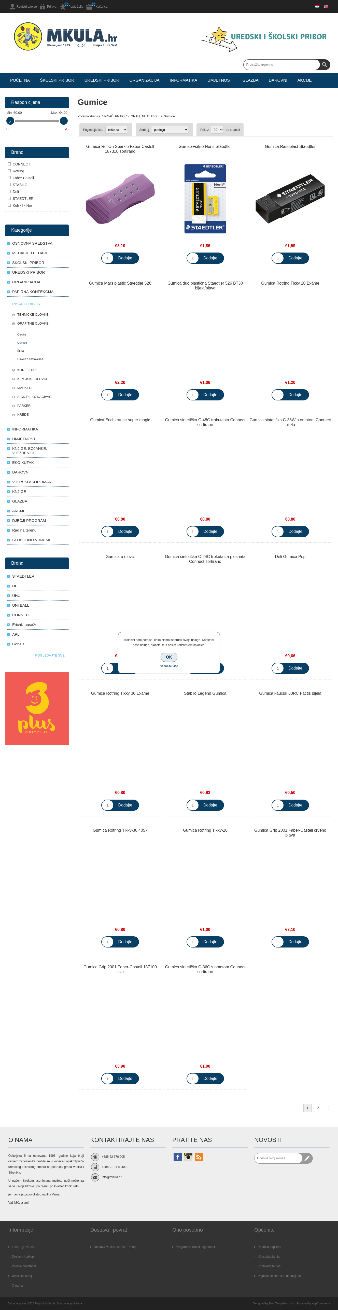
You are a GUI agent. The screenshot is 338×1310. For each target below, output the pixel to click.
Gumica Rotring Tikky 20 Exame (290, 283)
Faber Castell (23, 178)
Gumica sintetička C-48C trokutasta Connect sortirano (205, 422)
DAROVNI (21, 472)
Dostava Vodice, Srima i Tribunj (115, 1247)
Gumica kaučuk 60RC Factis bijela (290, 693)
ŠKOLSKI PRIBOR (28, 262)
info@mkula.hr (112, 1177)
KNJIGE (19, 491)
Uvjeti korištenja (23, 1276)
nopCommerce (321, 1303)
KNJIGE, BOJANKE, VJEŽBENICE (29, 450)
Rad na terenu (24, 530)
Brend (17, 152)
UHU (16, 595)
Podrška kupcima (269, 1247)
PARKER (24, 406)
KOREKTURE (27, 370)
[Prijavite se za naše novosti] (278, 1158)
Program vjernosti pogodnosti (196, 1247)
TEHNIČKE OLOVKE (33, 314)
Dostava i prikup (23, 1256)
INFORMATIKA (25, 429)
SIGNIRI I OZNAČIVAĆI (34, 397)
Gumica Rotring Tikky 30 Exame (120, 693)
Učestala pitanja (268, 1256)
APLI (16, 634)
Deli (16, 192)
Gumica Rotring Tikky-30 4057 (120, 830)
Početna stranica (89, 116)
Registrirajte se (27, 6)
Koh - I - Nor (22, 205)
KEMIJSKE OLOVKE (32, 379)
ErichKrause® (24, 624)
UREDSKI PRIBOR (28, 272)
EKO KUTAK (23, 462)
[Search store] (282, 65)
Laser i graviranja (23, 1247)
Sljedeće (329, 1108)
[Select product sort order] (169, 130)
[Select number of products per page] (217, 130)
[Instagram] (188, 1157)
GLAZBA (19, 501)
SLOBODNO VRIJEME (31, 540)
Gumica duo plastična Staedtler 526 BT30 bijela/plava (205, 285)
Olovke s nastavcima (30, 358)
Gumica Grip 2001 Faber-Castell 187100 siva (120, 969)
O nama (17, 1285)
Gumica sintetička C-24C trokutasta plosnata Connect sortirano (205, 559)
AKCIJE (19, 511)
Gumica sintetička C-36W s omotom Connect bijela (290, 422)
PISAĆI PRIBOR (26, 304)
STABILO (20, 185)
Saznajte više (169, 666)
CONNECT (21, 164)
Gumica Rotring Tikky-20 (205, 830)
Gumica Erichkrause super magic (120, 420)
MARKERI (24, 388)
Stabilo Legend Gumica (205, 693)
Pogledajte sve (50, 655)
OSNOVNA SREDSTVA (32, 243)
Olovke (21, 334)
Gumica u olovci (120, 556)
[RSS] (199, 1157)
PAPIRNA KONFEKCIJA (32, 291)
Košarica (101, 6)
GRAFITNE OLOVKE (33, 323)
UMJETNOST (24, 439)
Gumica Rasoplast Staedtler (290, 146)
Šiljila (20, 350)
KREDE (23, 414)
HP (15, 586)
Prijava (52, 6)
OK (169, 657)
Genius (18, 644)
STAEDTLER (23, 199)
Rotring (18, 171)
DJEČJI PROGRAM (29, 520)
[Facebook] (178, 1157)
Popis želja (75, 6)
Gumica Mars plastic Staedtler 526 (120, 283)
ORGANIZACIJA (26, 282)
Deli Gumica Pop (290, 556)
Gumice (22, 342)
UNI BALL (20, 605)
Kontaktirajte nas (269, 1266)
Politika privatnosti (24, 1266)
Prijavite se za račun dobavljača (279, 1276)
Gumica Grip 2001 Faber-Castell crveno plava (290, 832)
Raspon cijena (25, 102)
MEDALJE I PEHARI (29, 253)
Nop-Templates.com (281, 1303)
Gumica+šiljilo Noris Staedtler (205, 146)
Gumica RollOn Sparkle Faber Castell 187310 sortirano (120, 149)
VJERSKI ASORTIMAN (32, 482)
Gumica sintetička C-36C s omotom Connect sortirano (205, 969)
